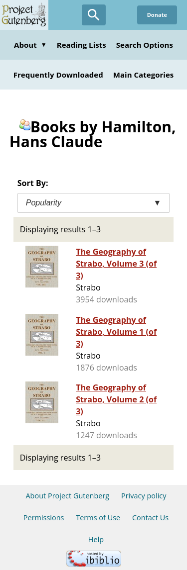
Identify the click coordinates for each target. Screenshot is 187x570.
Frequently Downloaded (58, 75)
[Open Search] (94, 14)
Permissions (43, 517)
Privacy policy (144, 495)
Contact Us (150, 517)
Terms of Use (98, 517)
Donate (157, 14)
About (30, 45)
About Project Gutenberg (67, 495)
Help (96, 539)
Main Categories (143, 75)
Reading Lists (81, 45)
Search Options (144, 45)
